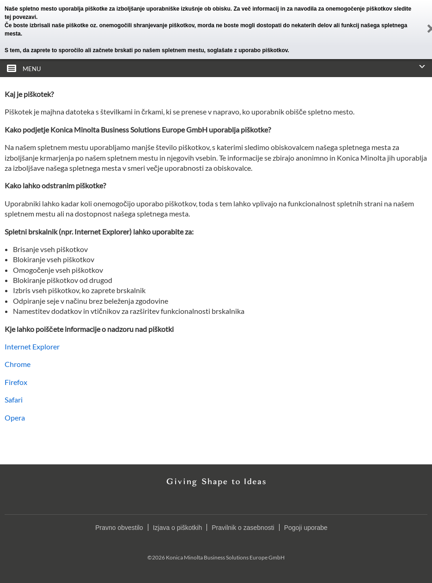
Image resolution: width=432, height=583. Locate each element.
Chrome (17, 364)
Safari (14, 399)
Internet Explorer (32, 346)
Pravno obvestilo (119, 527)
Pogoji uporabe (306, 527)
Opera (15, 417)
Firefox (16, 382)
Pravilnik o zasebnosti (243, 527)
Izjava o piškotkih (177, 527)
